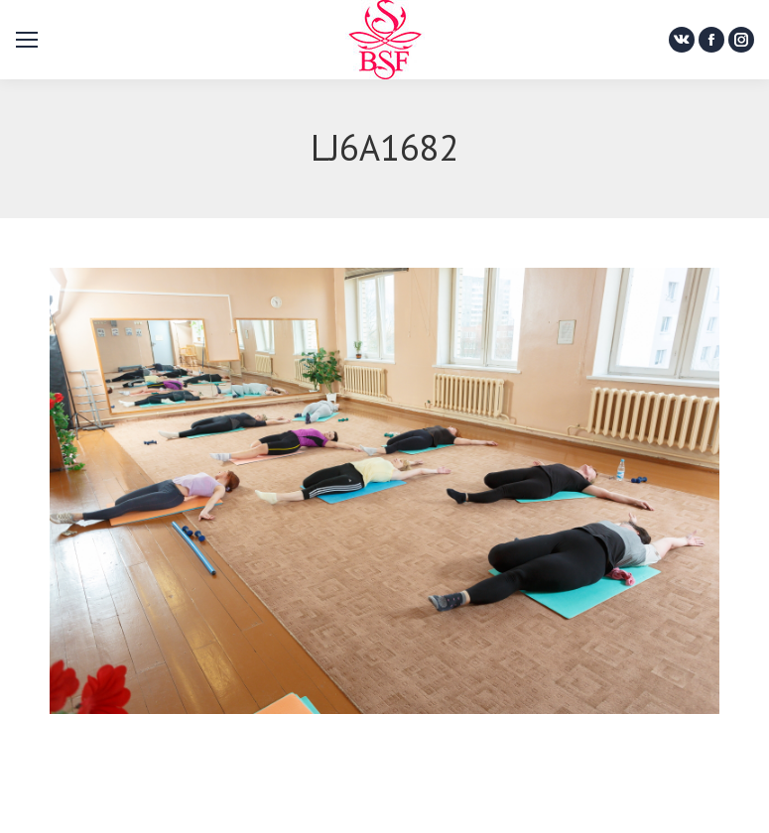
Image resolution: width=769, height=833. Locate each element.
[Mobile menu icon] (27, 40)
